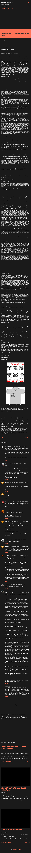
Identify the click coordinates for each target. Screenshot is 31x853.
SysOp (6, 463)
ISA (5, 446)
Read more (27, 761)
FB (12, 8)
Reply (6, 461)
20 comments (8, 842)
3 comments (8, 803)
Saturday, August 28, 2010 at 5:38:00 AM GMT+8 (16, 687)
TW (7, 8)
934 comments (8, 761)
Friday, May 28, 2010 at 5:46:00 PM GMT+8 (16, 591)
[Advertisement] (15, 18)
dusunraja (7, 546)
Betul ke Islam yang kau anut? (12, 830)
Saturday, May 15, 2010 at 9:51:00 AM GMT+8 (16, 446)
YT (16, 8)
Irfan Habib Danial (9, 510)
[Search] (26, 2)
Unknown (7, 482)
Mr (5, 539)
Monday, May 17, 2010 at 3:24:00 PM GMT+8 (18, 501)
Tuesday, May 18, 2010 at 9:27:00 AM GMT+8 (16, 539)
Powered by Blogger (15, 849)
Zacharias (7, 555)
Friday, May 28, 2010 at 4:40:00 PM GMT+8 (16, 584)
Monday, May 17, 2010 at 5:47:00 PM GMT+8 (19, 521)
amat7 (6, 494)
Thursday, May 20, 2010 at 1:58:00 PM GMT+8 (19, 546)
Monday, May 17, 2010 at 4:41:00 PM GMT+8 (15, 512)
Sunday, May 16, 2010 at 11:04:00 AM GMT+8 (18, 463)
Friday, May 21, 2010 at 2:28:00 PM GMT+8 (19, 555)
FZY (6, 584)
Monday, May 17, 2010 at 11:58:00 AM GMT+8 (18, 494)
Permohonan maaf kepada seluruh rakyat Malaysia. (13, 747)
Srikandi (7, 501)
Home (2, 8)
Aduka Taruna (7, 2)
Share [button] (26, 437)
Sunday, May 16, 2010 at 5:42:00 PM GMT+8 (19, 482)
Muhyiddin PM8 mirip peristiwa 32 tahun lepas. (13, 789)
